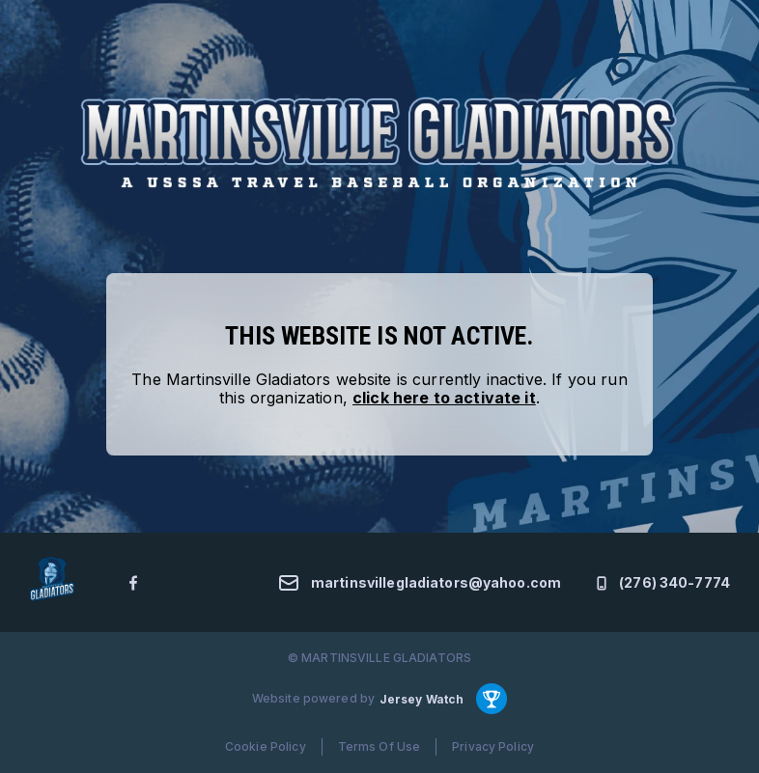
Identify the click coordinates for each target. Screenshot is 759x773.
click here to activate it (444, 397)
